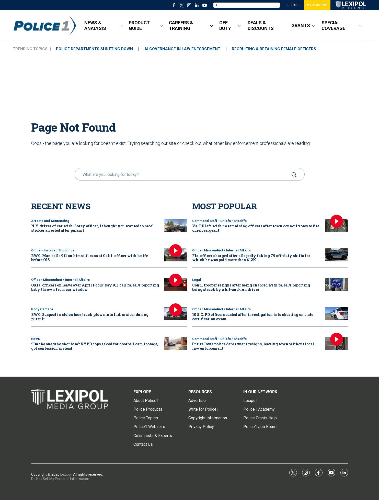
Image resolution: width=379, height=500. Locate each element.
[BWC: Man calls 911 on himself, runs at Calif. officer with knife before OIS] (175, 254)
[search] (182, 174)
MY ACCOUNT (317, 5)
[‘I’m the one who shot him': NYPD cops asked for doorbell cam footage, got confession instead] (175, 343)
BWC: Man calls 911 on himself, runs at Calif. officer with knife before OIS (89, 257)
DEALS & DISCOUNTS (261, 25)
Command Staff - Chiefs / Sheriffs (219, 221)
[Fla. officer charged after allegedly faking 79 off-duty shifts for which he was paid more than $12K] (336, 254)
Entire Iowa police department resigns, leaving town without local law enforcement (253, 346)
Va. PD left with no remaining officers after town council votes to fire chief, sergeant (255, 228)
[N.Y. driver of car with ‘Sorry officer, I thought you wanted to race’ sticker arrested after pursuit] (175, 225)
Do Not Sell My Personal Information (60, 479)
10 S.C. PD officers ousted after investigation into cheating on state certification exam (252, 316)
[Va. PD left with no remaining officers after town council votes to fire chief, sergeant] (336, 225)
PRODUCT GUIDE (139, 25)
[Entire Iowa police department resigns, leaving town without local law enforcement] (336, 343)
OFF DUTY (225, 25)
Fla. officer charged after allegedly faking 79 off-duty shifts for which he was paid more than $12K (251, 257)
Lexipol (66, 474)
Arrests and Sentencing (50, 221)
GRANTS (300, 25)
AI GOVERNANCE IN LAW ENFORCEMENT (182, 49)
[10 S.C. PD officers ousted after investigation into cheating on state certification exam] (336, 313)
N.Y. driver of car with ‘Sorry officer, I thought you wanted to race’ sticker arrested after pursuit (92, 228)
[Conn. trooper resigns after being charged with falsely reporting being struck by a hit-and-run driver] (336, 284)
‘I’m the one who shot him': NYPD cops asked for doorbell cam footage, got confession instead (94, 346)
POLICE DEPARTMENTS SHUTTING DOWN (94, 49)
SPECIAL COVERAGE (333, 25)
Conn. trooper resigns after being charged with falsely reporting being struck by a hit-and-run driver (251, 287)
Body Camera (42, 309)
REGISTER (295, 5)
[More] (121, 25)
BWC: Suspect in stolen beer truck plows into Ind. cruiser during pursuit (89, 316)
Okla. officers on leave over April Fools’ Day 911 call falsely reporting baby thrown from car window (95, 287)
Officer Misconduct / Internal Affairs (60, 280)
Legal (196, 280)
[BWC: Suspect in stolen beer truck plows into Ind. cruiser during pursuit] (175, 313)
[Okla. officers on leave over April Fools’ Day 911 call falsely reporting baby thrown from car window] (175, 284)
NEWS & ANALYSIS (95, 25)
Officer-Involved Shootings (52, 250)
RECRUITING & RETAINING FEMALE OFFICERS (274, 49)
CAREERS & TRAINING (181, 25)
